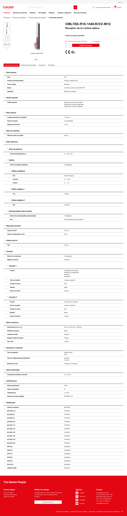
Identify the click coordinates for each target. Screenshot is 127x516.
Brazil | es (120, 2)
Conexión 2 (11, 297)
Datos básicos (10, 72)
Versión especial (11, 98)
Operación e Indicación (13, 348)
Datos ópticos (10, 113)
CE (122, 511)
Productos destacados (10, 494)
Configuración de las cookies (78, 511)
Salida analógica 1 (17, 189)
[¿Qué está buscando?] (51, 7)
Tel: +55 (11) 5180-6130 (103, 499)
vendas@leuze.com (102, 503)
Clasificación (9, 403)
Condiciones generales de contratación (108, 511)
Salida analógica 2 (17, 200)
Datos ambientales (11, 370)
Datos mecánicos (11, 322)
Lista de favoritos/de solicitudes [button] (76, 41)
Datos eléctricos (11, 142)
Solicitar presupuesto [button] (85, 45)
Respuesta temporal (12, 226)
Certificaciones (10, 381)
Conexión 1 (11, 266)
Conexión (8, 251)
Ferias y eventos (8, 492)
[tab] (11, 65)
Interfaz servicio (10, 240)
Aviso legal (92, 511)
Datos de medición (12, 131)
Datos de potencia (14, 149)
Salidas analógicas (17, 171)
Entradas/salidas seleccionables (19, 211)
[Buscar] (75, 7)
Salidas (10, 160)
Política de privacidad (62, 511)
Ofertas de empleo (9, 496)
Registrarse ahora (48, 502)
